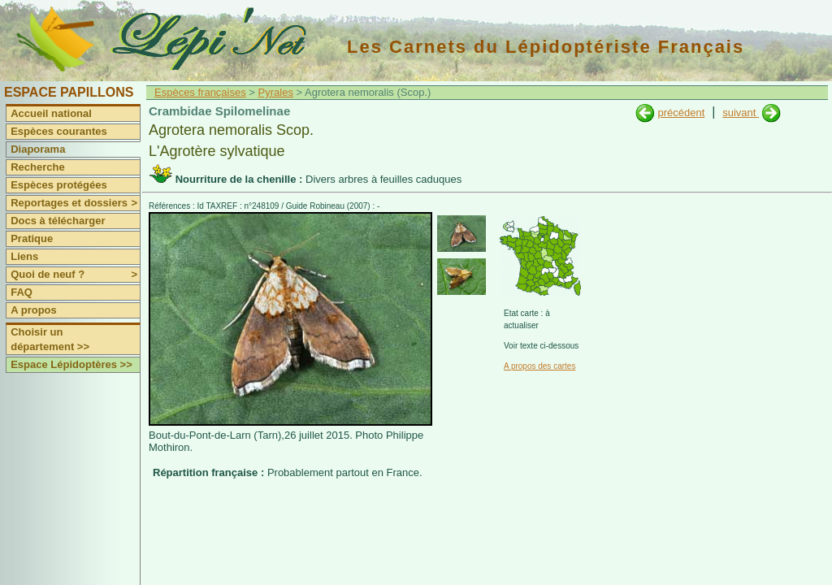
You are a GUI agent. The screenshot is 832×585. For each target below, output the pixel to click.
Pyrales (275, 92)
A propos (34, 310)
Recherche (37, 167)
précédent (680, 112)
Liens (24, 256)
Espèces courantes (59, 131)
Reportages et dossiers (75, 203)
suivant (740, 112)
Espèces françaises (200, 92)
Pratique (32, 238)
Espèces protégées (59, 185)
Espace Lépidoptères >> (71, 364)
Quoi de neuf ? (75, 274)
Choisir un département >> (50, 339)
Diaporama (38, 149)
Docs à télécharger (58, 220)
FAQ (21, 292)
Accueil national (51, 113)
